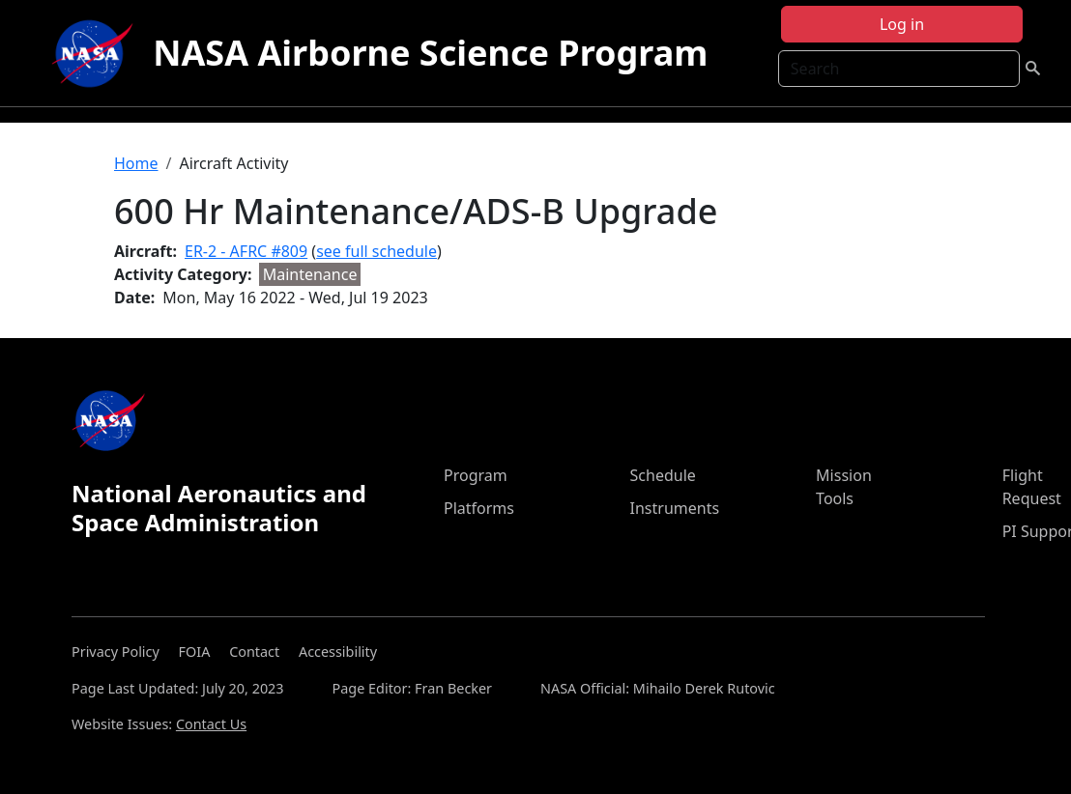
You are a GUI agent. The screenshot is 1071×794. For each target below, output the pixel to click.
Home (136, 163)
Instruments (675, 508)
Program (475, 475)
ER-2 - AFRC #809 (246, 251)
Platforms (479, 508)
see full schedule (376, 251)
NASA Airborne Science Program (430, 52)
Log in (902, 24)
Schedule (663, 475)
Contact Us (211, 724)
